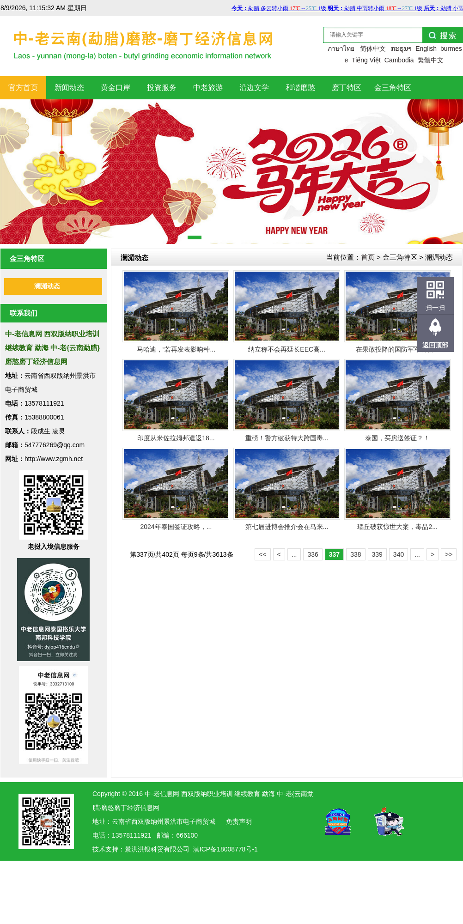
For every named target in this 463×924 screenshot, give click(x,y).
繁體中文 (431, 60)
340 (398, 554)
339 (377, 554)
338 (355, 554)
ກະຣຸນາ (401, 48)
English (426, 48)
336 (312, 554)
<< (262, 554)
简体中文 (373, 48)
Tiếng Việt (366, 60)
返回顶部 (435, 345)
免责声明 (239, 821)
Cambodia (399, 60)
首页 (368, 257)
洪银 (144, 849)
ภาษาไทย (341, 48)
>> (448, 554)
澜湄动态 (47, 286)
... (294, 554)
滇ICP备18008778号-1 (225, 849)
